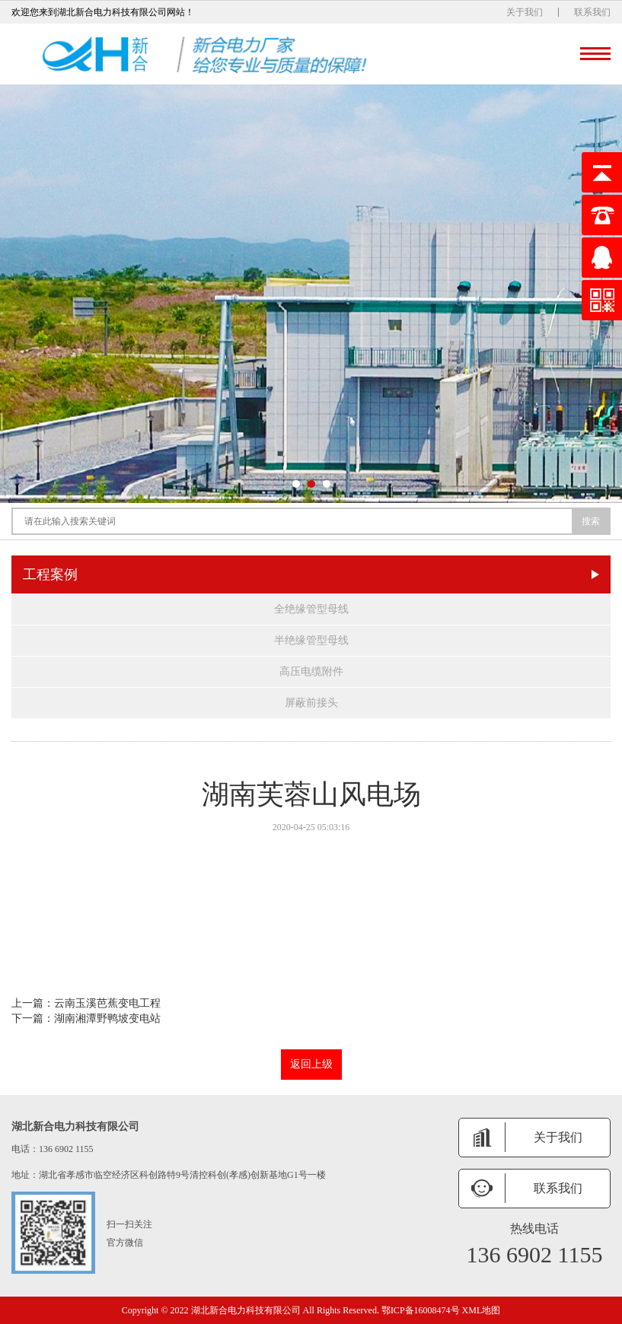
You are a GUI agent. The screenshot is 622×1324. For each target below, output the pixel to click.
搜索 (591, 521)
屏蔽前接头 (311, 702)
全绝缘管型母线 (311, 609)
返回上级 (311, 1064)
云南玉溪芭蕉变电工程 (107, 1003)
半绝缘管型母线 (311, 640)
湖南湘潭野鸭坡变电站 (107, 1018)
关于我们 (524, 12)
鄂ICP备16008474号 (420, 1310)
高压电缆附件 (311, 671)
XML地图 (481, 1310)
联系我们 (592, 12)
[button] (296, 484)
